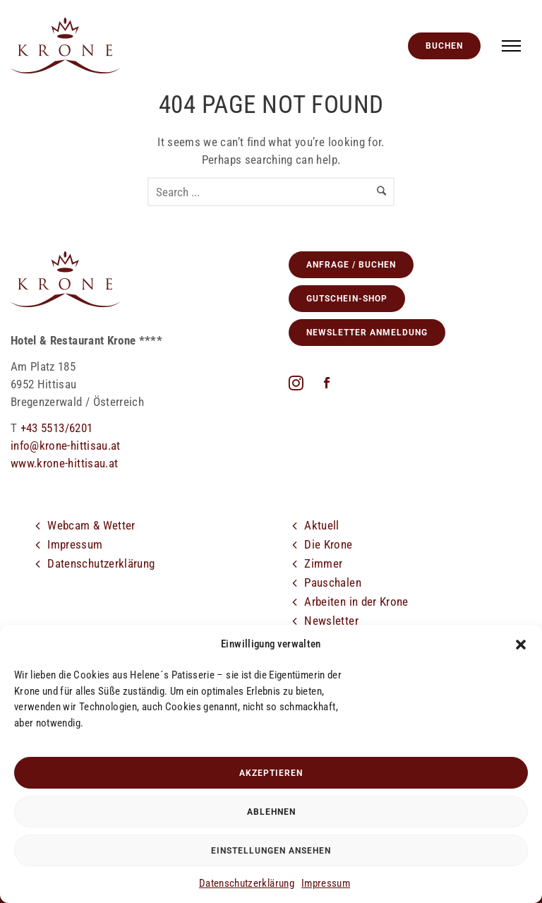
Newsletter (331, 621)
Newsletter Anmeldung (367, 332)
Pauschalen (332, 582)
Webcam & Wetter (91, 525)
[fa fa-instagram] (300, 382)
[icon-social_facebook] (326, 383)
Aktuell (321, 525)
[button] (521, 645)
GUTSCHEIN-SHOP (346, 299)
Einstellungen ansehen (271, 851)
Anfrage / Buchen (351, 265)
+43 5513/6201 (56, 428)
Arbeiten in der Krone (356, 601)
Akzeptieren (271, 773)
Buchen (444, 46)
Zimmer (323, 563)
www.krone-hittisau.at (64, 463)
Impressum (325, 883)
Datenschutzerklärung (246, 883)
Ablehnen (271, 812)
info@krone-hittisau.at (66, 445)
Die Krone (328, 544)
